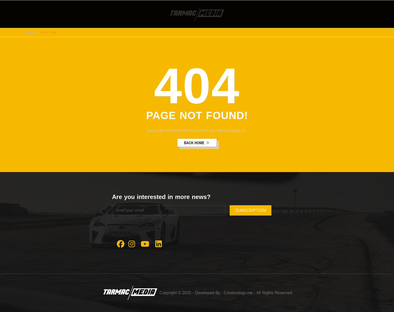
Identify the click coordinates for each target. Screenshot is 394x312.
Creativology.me (238, 293)
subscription (250, 210)
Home (30, 32)
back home (194, 142)
